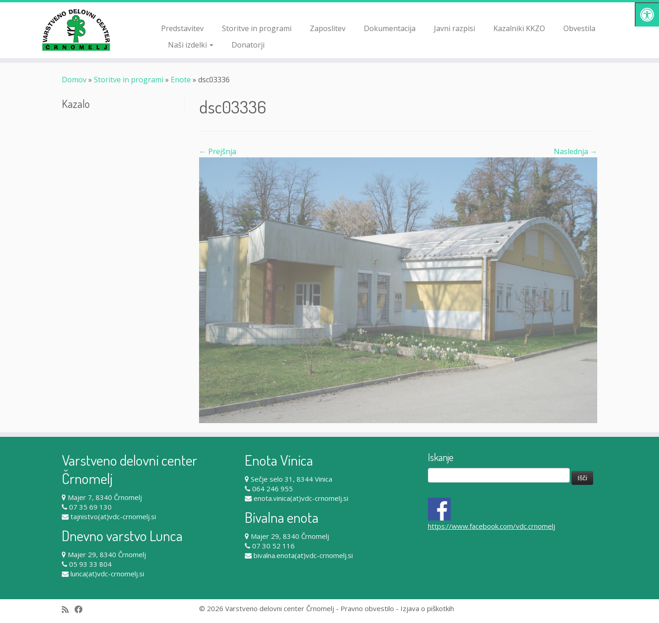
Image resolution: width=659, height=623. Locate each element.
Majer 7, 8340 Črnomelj (105, 497)
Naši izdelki (190, 45)
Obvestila (579, 28)
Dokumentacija (390, 28)
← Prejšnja (217, 151)
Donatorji (248, 45)
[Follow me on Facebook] (82, 609)
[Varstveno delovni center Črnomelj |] (76, 30)
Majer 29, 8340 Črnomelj (107, 554)
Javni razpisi (454, 28)
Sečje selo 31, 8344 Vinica (291, 478)
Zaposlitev (328, 28)
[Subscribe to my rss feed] (68, 609)
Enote (181, 80)
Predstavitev (182, 28)
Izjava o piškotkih (427, 608)
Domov (74, 80)
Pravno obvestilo (367, 608)
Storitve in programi (257, 28)
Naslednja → (575, 151)
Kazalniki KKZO (519, 28)
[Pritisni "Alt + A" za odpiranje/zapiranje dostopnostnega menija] (647, 14)
